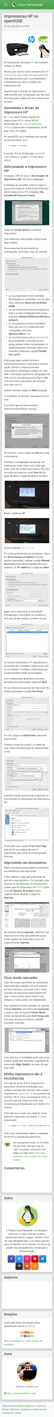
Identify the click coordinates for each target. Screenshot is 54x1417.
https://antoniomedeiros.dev (20, 1393)
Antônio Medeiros (26, 1406)
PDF (39, 887)
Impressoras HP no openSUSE (21, 18)
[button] (11, 1259)
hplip (24, 140)
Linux (10, 117)
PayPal (37, 1153)
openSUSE (42, 75)
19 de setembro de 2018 (16, 26)
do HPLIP (25, 1093)
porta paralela (41, 337)
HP (32, 62)
